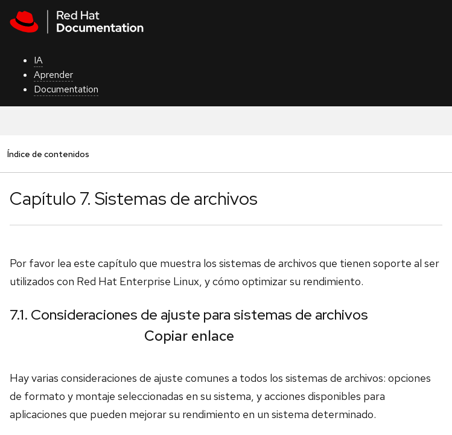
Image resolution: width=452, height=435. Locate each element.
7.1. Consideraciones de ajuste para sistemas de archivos (189, 314)
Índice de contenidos (48, 154)
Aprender (53, 74)
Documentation (66, 89)
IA (38, 60)
